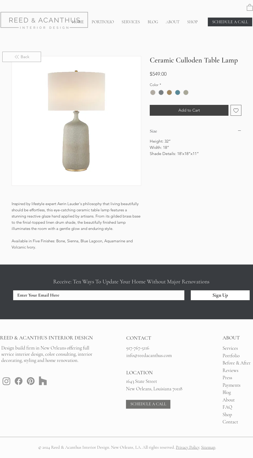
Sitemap (208, 447)
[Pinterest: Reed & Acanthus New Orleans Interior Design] (31, 381)
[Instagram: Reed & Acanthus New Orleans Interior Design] (6, 381)
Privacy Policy (187, 447)
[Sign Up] (220, 295)
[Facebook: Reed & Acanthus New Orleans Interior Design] (18, 381)
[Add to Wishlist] (236, 110)
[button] (250, 7)
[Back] (21, 57)
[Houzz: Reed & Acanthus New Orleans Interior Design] (43, 381)
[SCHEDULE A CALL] (230, 22)
